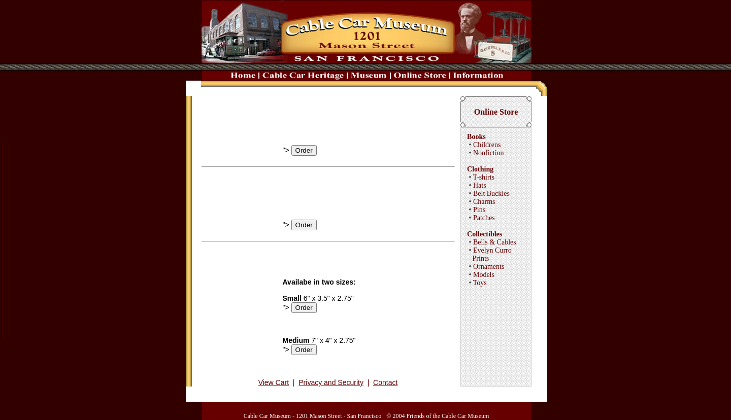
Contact (385, 382)
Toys (480, 283)
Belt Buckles (491, 193)
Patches (484, 218)
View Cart (273, 382)
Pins (479, 210)
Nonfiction (488, 153)
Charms (484, 201)
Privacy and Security (330, 382)
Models (483, 274)
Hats (479, 185)
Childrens (487, 145)
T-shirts (483, 177)
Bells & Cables (494, 242)
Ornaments (488, 266)
